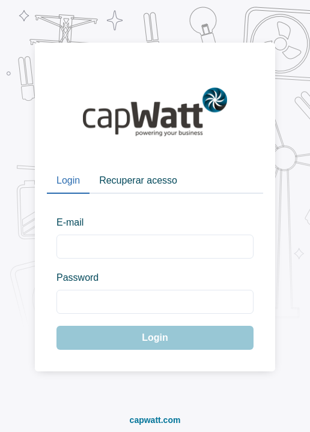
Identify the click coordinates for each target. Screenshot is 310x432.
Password (77, 277)
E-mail (70, 222)
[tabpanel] (155, 276)
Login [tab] (68, 180)
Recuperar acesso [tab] (138, 180)
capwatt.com (155, 420)
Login (155, 337)
